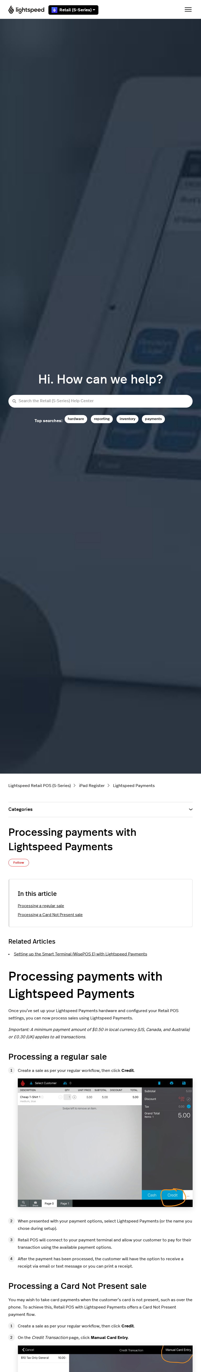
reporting (102, 419)
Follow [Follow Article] (18, 862)
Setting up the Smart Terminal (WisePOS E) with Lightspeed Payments (80, 954)
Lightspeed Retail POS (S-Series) (39, 786)
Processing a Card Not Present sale (50, 915)
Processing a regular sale (41, 906)
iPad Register (92, 786)
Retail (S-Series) (73, 10)
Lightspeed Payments (134, 786)
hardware (76, 419)
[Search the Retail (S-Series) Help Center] (100, 401)
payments (153, 419)
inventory (127, 419)
